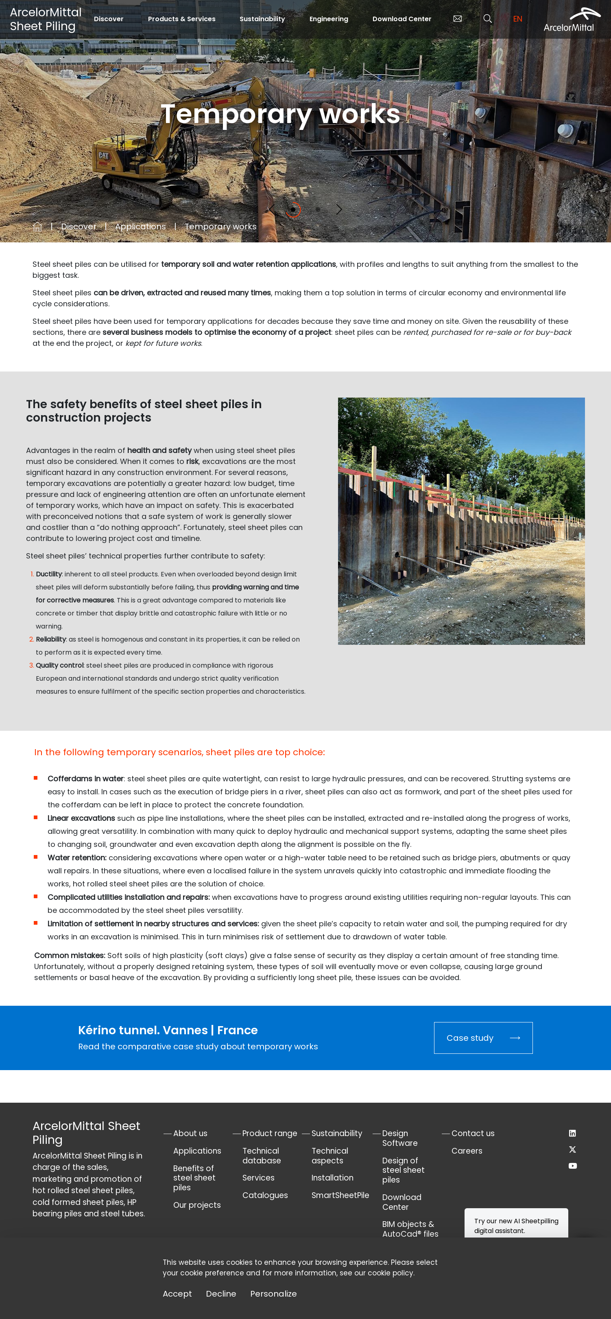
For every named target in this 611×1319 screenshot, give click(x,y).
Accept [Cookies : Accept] (177, 1294)
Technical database (261, 1155)
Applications (140, 226)
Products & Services (182, 19)
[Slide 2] (318, 209)
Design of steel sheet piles (403, 1170)
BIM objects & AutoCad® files (410, 1229)
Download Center (402, 19)
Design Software (400, 1138)
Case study (470, 1038)
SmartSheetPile (340, 1195)
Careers (467, 1150)
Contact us (473, 1133)
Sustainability (262, 19)
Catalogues (265, 1195)
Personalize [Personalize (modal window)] (273, 1294)
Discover (109, 19)
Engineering (329, 19)
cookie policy (390, 1273)
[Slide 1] (293, 209)
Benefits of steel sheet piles (194, 1178)
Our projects (197, 1205)
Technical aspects (330, 1155)
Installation (333, 1177)
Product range (269, 1133)
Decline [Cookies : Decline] (221, 1294)
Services (258, 1177)
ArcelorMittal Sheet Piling (46, 19)
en (517, 18)
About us (190, 1133)
